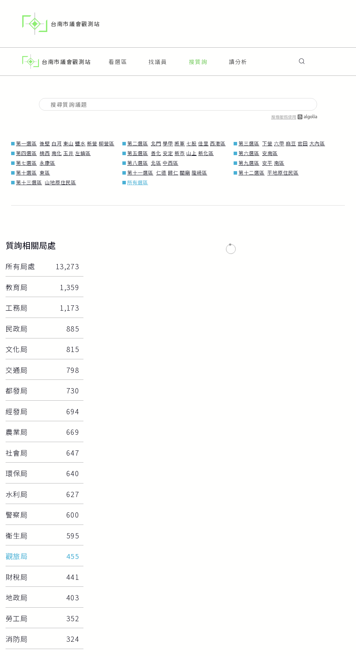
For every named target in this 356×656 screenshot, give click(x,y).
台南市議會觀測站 (61, 24)
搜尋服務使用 (294, 111)
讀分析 (238, 59)
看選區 (117, 59)
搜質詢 (198, 59)
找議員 (157, 59)
